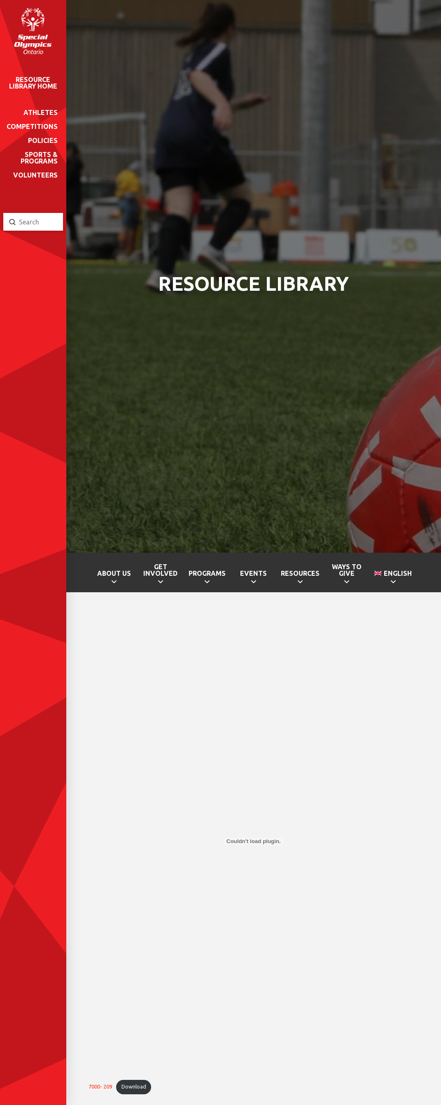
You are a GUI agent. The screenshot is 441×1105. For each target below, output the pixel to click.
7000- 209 (100, 1086)
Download (133, 1086)
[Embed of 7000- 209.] (253, 841)
